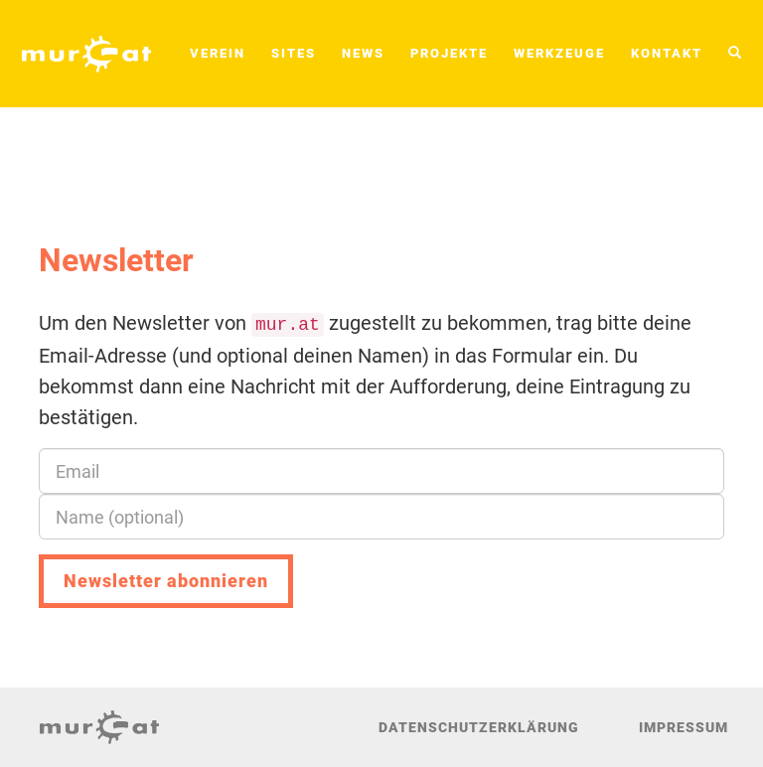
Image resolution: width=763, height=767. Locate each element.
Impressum (683, 727)
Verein (217, 53)
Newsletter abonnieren (166, 580)
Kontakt (666, 53)
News (363, 53)
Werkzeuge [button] (559, 53)
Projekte (449, 53)
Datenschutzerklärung (479, 727)
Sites (293, 53)
